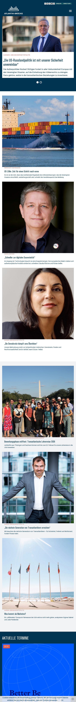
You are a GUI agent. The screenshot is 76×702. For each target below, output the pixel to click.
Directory (67, 3)
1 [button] (37, 82)
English (58, 3)
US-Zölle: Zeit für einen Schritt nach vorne (21, 171)
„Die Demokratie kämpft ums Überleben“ (20, 343)
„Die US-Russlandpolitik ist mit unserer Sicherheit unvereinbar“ (33, 62)
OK (62, 700)
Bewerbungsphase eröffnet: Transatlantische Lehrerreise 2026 (29, 441)
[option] (38, 47)
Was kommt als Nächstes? (15, 613)
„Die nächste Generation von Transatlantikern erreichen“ (27, 527)
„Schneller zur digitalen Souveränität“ (19, 257)
